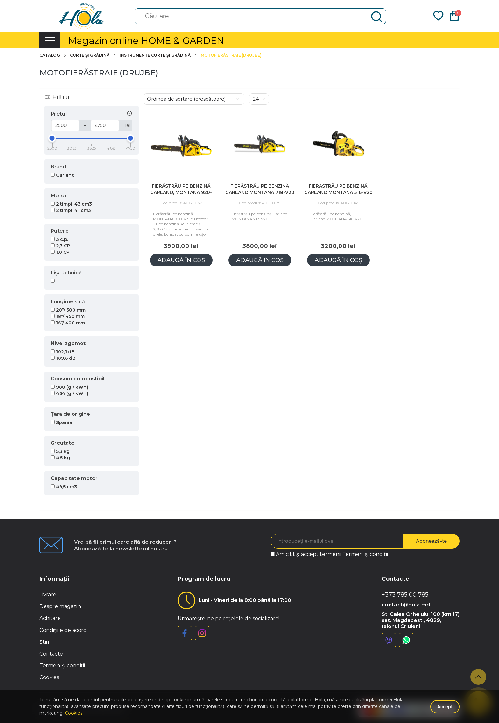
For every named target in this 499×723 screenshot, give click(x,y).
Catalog (53, 55)
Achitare (50, 618)
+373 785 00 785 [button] (405, 595)
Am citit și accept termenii (332, 554)
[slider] (52, 138)
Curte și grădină (93, 55)
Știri (44, 642)
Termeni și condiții (365, 554)
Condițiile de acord (63, 630)
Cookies (49, 677)
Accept (445, 707)
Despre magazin (60, 606)
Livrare (47, 595)
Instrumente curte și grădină (159, 55)
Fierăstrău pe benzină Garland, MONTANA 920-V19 (181, 192)
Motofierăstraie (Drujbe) (231, 55)
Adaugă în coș (181, 260)
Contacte (51, 654)
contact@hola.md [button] (406, 605)
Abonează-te (431, 541)
